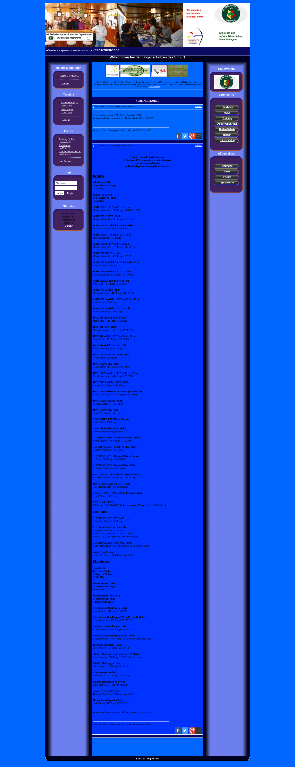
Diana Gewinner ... (69, 75)
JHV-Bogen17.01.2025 (67, 111)
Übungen (227, 166)
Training (227, 118)
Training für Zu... (67, 140)
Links (227, 171)
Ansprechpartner (227, 123)
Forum (53, 50)
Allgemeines (64, 50)
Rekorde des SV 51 (81, 50)
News (227, 112)
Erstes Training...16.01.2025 (69, 104)
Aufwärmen (64, 146)
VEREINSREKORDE (70, 152)
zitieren (198, 106)
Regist (70, 193)
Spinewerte (227, 182)
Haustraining (227, 140)
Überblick (227, 107)
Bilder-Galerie (227, 129)
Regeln (227, 134)
